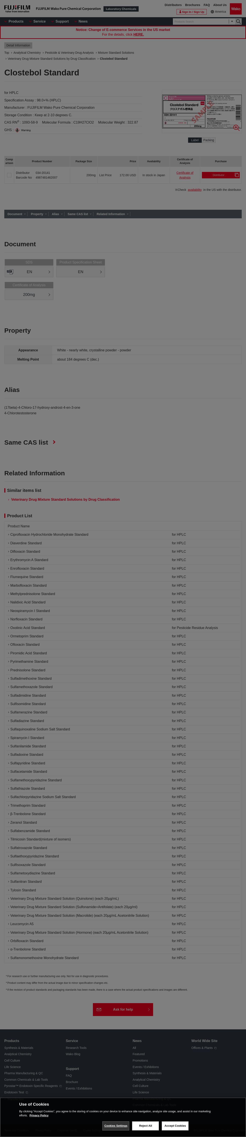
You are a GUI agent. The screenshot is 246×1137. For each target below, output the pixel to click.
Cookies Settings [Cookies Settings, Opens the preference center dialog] (116, 1125)
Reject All (145, 1125)
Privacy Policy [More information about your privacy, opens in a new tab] (38, 1115)
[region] (123, 1117)
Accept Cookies (175, 1125)
